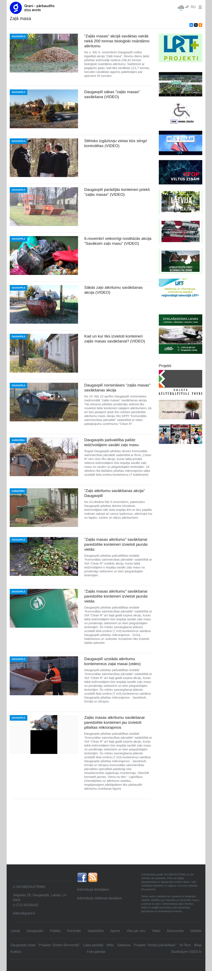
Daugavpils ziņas (23, 945)
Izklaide (195, 931)
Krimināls (74, 931)
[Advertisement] (106, 833)
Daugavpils (35, 931)
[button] (199, 7)
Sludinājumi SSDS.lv (186, 951)
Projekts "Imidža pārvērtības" (155, 945)
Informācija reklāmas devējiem (99, 898)
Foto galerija (96, 951)
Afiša (110, 945)
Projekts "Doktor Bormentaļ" (59, 945)
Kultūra (16, 951)
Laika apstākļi (93, 945)
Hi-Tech (185, 945)
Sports (115, 931)
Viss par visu (135, 931)
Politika (55, 931)
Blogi (197, 945)
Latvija (15, 931)
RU (193, 7)
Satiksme (124, 945)
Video (156, 931)
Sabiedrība (96, 931)
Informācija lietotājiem (93, 889)
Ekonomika (175, 931)
